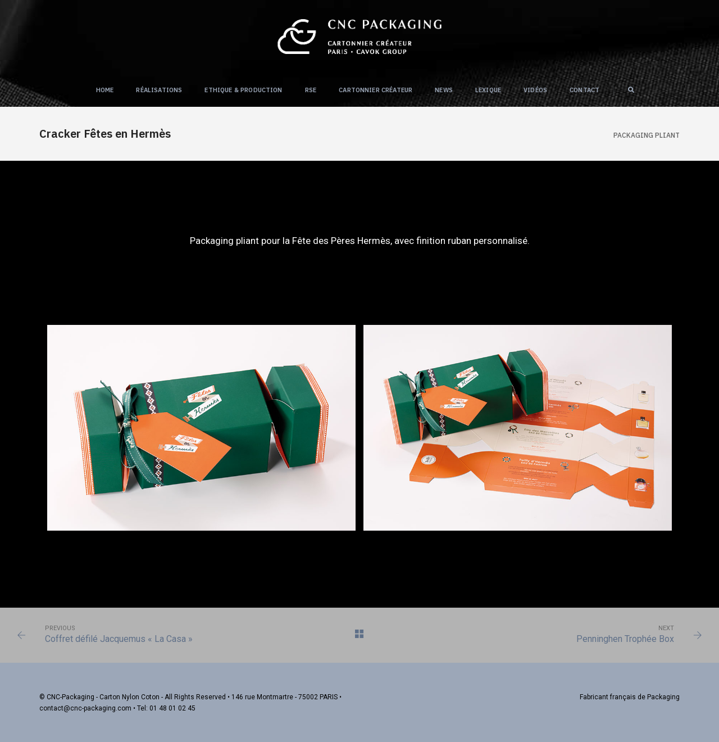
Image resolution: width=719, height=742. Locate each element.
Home (105, 90)
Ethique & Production (243, 90)
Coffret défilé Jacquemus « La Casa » (119, 639)
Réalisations (159, 90)
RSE (311, 90)
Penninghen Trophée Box (625, 639)
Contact (584, 90)
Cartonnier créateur (375, 90)
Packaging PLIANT (646, 135)
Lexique (488, 90)
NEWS (444, 90)
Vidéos (535, 90)
